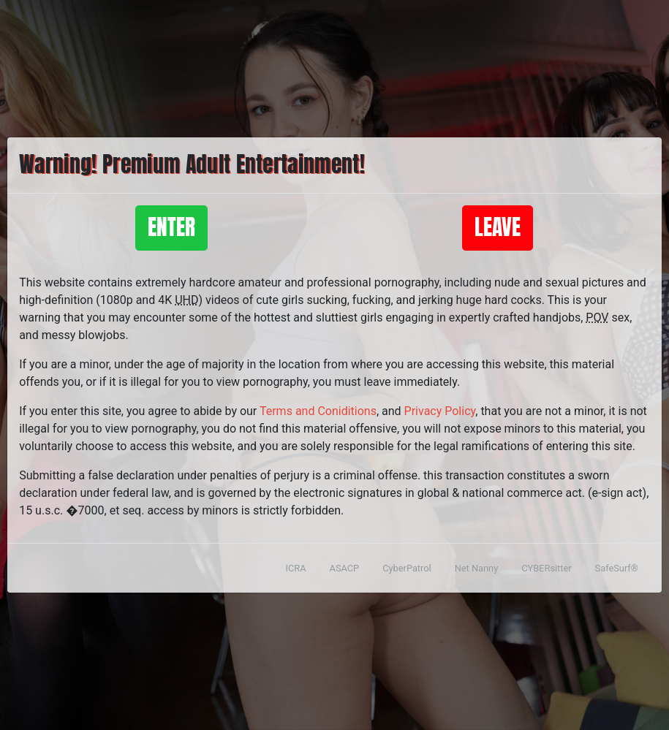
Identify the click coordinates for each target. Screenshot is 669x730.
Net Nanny (477, 568)
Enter (171, 227)
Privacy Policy (440, 411)
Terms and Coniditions (318, 411)
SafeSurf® (616, 568)
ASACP (345, 568)
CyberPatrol (406, 568)
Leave (498, 227)
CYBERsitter (546, 568)
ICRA (296, 568)
